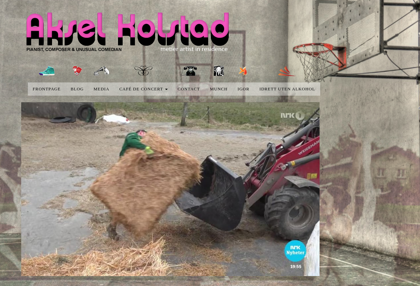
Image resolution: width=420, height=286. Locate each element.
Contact (189, 88)
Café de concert (143, 88)
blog (77, 88)
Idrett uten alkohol (287, 88)
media (101, 88)
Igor (244, 88)
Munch (218, 88)
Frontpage (47, 88)
